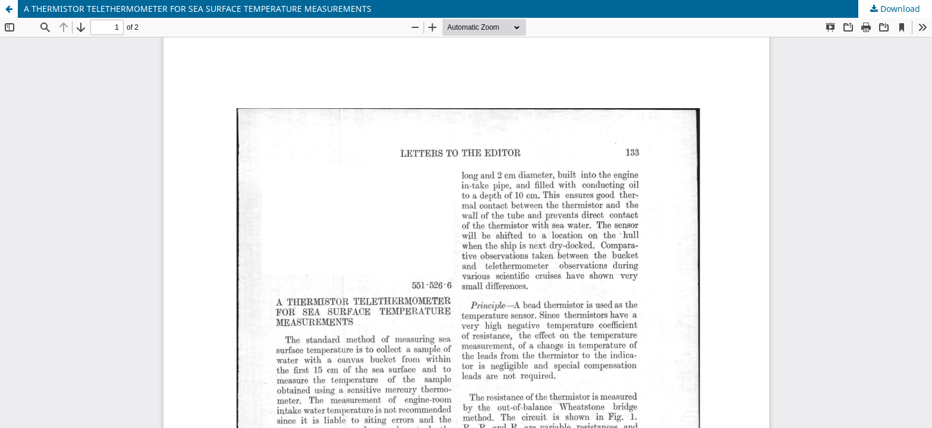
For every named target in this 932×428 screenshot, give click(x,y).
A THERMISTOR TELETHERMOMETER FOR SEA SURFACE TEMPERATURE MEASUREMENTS (197, 8)
